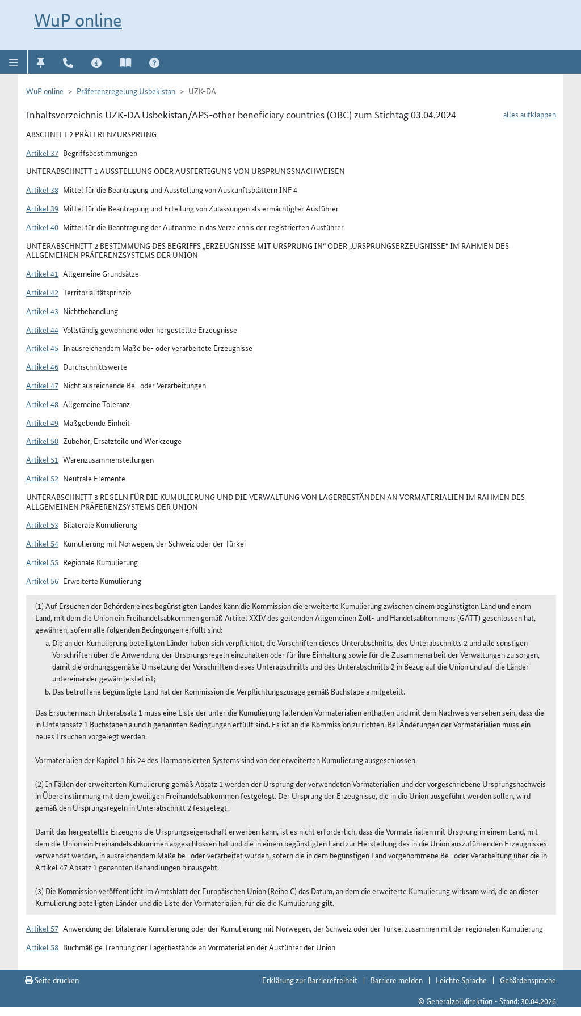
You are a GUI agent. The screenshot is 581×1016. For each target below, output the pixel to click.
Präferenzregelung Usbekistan (126, 90)
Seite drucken (52, 979)
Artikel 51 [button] (42, 459)
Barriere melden (397, 979)
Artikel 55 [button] (42, 562)
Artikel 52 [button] (42, 478)
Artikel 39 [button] (42, 208)
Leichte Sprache (461, 979)
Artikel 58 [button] (42, 946)
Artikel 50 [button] (42, 440)
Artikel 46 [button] (42, 366)
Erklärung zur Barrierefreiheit (309, 979)
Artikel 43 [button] (42, 310)
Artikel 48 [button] (42, 403)
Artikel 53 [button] (42, 524)
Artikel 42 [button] (42, 292)
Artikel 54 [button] (42, 543)
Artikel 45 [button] (42, 347)
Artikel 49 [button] (42, 422)
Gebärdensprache (528, 979)
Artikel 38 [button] (42, 189)
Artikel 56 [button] (42, 580)
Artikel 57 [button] (42, 928)
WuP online (78, 20)
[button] (14, 62)
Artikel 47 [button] (42, 385)
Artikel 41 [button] (42, 273)
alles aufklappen (529, 114)
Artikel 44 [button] (42, 329)
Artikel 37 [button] (42, 152)
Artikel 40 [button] (42, 226)
